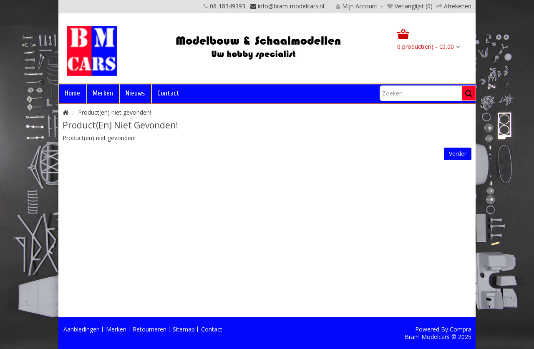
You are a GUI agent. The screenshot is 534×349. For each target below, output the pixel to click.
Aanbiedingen (81, 329)
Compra (460, 329)
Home (72, 93)
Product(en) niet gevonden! (114, 112)
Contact (168, 93)
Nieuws (135, 93)
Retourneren (149, 329)
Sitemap (184, 329)
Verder (457, 154)
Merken (103, 93)
